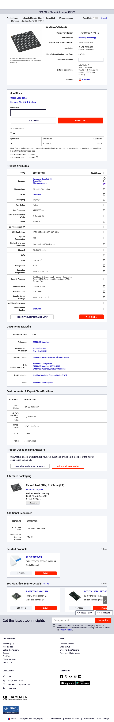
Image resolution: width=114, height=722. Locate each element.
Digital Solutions (9, 659)
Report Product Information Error (32, 317)
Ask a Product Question (68, 466)
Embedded (50, 18)
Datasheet (84, 80)
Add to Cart (80, 120)
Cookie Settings (103, 719)
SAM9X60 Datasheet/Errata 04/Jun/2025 (49, 369)
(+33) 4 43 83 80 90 (13, 680)
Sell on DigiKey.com (11, 650)
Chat (7, 676)
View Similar (91, 317)
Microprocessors (66, 18)
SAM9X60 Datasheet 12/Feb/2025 (46, 366)
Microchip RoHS (39, 348)
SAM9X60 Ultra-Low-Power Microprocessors (51, 357)
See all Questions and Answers (30, 466)
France (12, 719)
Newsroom (7, 662)
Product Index (12, 18)
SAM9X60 (37, 194)
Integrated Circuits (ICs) (32, 18)
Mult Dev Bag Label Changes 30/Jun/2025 (50, 375)
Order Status (65, 647)
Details (45, 573)
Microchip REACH (40, 351)
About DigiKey (8, 644)
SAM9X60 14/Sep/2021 (42, 364)
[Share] (104, 18)
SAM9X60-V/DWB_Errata (43, 383)
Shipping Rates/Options (69, 650)
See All (46, 584)
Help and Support (67, 644)
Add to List (34, 120)
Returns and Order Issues (70, 653)
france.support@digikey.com (16, 684)
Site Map (6, 656)
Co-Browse (9, 688)
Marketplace (8, 647)
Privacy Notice (66, 630)
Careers (6, 653)
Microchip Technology (87, 38)
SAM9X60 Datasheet (41, 342)
